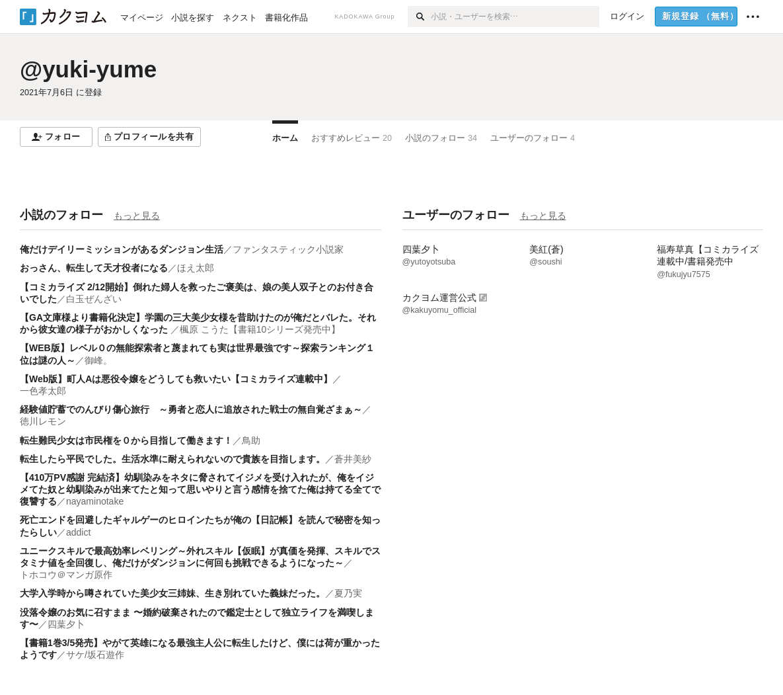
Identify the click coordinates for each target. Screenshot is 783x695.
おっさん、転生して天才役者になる (94, 268)
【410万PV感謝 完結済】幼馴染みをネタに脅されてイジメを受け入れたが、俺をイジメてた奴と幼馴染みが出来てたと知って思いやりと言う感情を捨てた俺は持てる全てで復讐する (200, 489)
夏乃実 (348, 593)
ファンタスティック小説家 (288, 249)
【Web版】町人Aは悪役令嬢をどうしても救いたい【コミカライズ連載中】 (176, 379)
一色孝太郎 (43, 391)
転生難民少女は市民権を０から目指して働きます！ (126, 440)
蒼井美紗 (352, 459)
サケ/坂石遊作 (95, 654)
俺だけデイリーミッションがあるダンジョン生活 (121, 249)
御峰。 (98, 360)
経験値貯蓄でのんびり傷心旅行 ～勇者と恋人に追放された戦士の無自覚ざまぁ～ (191, 409)
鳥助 (251, 440)
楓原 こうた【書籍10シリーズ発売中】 (260, 329)
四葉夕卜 (66, 624)
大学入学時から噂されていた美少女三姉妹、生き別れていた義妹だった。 (172, 593)
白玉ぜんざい (94, 299)
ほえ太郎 (195, 268)
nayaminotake (95, 501)
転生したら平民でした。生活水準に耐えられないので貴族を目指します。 (172, 459)
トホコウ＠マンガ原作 (66, 574)
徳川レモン (43, 421)
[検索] (419, 16)
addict (78, 532)
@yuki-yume (88, 69)
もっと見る (137, 215)
